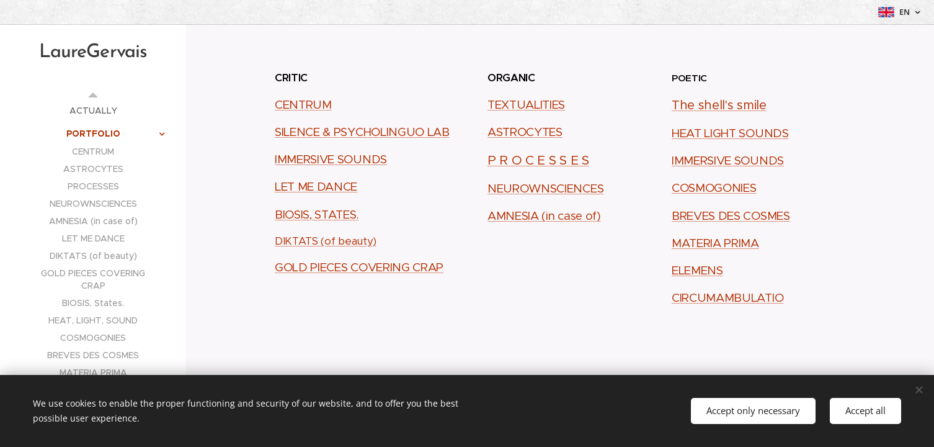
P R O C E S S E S (538, 160)
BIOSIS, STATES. (316, 214)
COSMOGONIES (714, 188)
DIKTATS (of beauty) (325, 241)
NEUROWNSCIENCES (545, 188)
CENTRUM (303, 104)
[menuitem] (93, 111)
